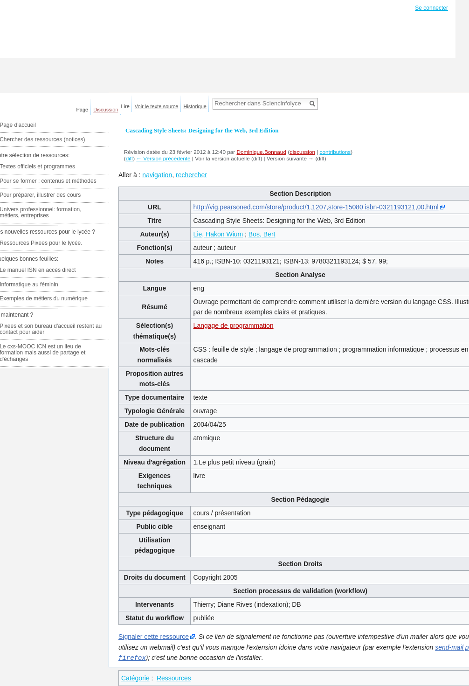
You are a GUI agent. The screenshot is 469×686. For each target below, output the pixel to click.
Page (82, 109)
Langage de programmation (233, 325)
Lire (125, 106)
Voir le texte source (157, 106)
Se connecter (431, 8)
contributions (335, 152)
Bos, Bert (262, 234)
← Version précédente (163, 158)
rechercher (191, 175)
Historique (195, 106)
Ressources (174, 677)
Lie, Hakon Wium (218, 234)
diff (129, 158)
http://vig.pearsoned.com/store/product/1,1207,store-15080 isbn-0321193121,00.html (316, 207)
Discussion (105, 109)
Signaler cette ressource (153, 636)
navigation (157, 175)
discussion (302, 152)
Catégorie (135, 677)
